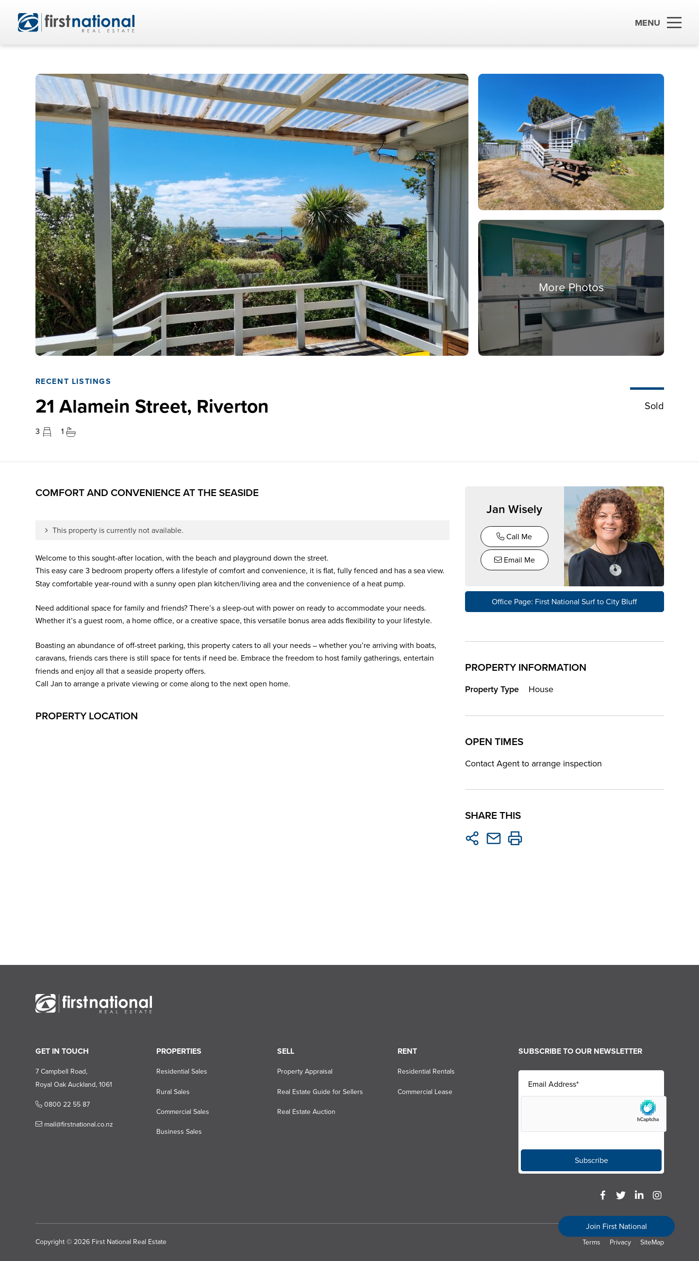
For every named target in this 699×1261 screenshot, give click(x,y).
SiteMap (652, 1242)
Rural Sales (172, 1092)
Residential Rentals (426, 1072)
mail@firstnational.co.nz (74, 1125)
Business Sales (178, 1132)
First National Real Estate (128, 1242)
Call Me (514, 536)
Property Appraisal (304, 1072)
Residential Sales (181, 1072)
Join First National (616, 1226)
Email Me (514, 559)
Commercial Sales (182, 1112)
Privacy (620, 1242)
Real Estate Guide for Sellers (320, 1092)
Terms (591, 1242)
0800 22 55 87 (62, 1104)
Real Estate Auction (306, 1112)
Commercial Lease (425, 1092)
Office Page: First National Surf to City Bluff (564, 601)
